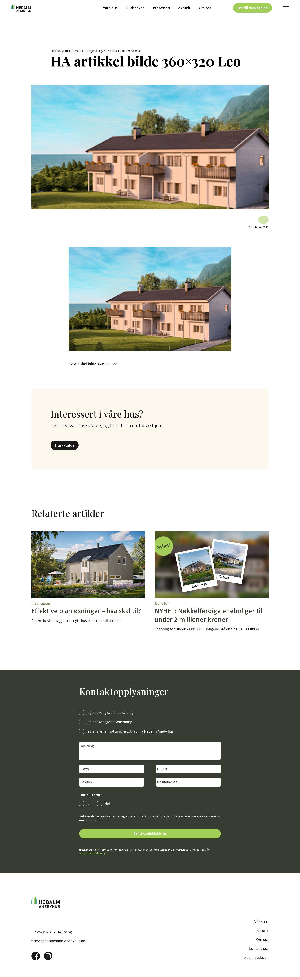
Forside (55, 51)
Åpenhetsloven (256, 957)
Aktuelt (184, 14)
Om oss (205, 14)
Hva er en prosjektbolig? (88, 51)
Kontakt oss (259, 948)
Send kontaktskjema (150, 833)
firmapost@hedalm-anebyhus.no (58, 941)
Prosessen (161, 14)
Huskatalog (64, 445)
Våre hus (110, 14)
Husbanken (135, 14)
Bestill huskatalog (252, 14)
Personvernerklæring (92, 853)
